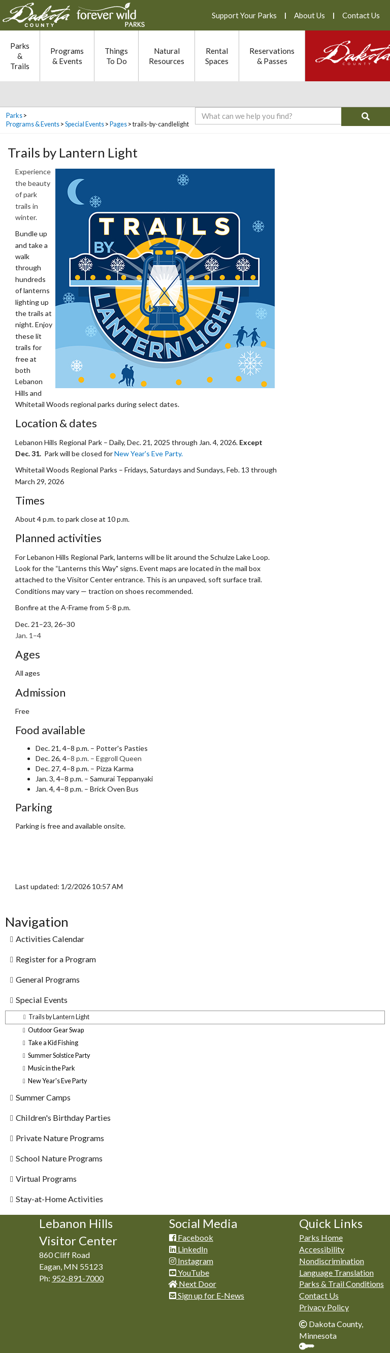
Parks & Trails (19, 56)
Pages (118, 124)
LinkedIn (188, 1249)
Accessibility (321, 1249)
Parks (14, 115)
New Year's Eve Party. (148, 453)
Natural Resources (166, 56)
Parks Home (321, 1237)
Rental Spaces (217, 56)
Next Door (192, 1283)
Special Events (84, 124)
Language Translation (336, 1272)
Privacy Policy (324, 1307)
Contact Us (361, 15)
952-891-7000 (78, 1278)
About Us (309, 15)
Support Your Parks (244, 15)
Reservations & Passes (272, 56)
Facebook (191, 1237)
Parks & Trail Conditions (341, 1283)
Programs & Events (67, 56)
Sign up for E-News (206, 1295)
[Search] (365, 116)
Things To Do (116, 56)
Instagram (191, 1261)
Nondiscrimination (331, 1261)
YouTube (189, 1272)
